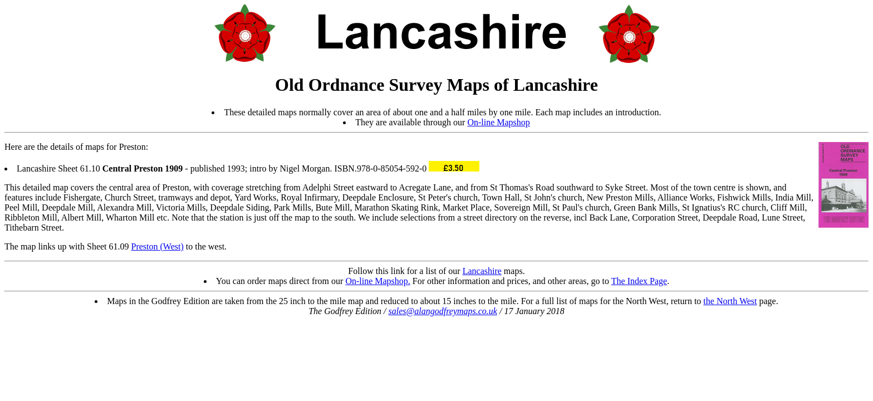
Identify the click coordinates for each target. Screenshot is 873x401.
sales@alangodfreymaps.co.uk (443, 311)
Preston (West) (157, 246)
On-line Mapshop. (377, 281)
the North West (730, 301)
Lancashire (482, 271)
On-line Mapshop (498, 122)
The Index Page (639, 281)
